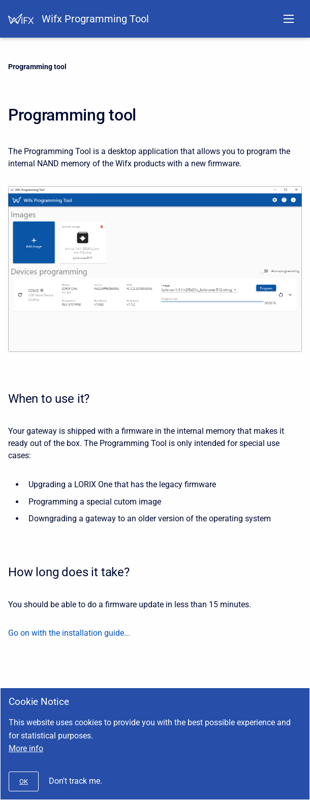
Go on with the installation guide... (69, 633)
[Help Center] (21, 19)
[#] (24, 781)
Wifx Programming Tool (95, 19)
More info (26, 748)
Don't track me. (75, 781)
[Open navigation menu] (289, 19)
